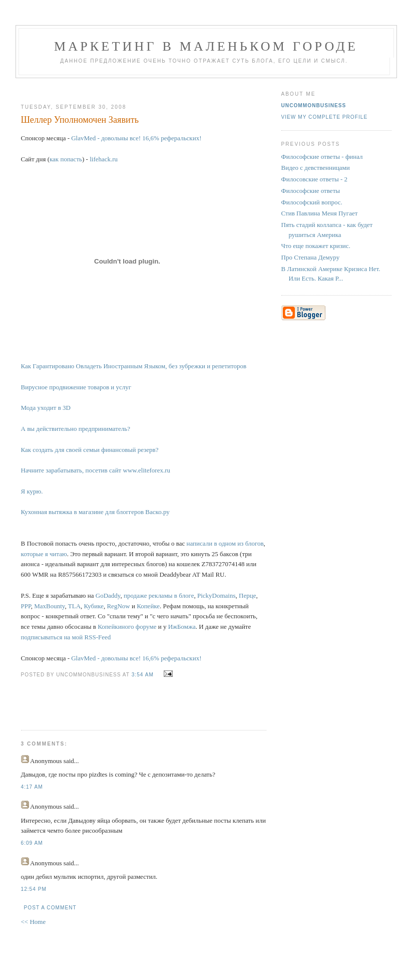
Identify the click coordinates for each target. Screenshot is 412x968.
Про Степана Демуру (310, 257)
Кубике (94, 606)
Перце (247, 595)
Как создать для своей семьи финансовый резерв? (90, 449)
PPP (26, 606)
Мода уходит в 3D (46, 407)
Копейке (148, 606)
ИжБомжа (182, 626)
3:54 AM (143, 674)
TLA (74, 606)
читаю (58, 554)
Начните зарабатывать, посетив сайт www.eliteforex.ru (96, 470)
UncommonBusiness (313, 105)
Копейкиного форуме (127, 626)
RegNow (118, 606)
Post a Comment (50, 907)
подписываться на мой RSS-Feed (66, 637)
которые (32, 554)
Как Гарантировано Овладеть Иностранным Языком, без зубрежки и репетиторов (134, 366)
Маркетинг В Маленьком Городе (206, 46)
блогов (254, 543)
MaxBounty (49, 606)
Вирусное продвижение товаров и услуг (76, 387)
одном (227, 543)
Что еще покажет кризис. (315, 246)
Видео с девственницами (315, 167)
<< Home (33, 921)
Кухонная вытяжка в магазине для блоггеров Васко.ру (95, 512)
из (240, 543)
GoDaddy (108, 595)
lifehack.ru (104, 159)
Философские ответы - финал (322, 156)
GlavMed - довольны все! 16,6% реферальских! (136, 138)
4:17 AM (32, 787)
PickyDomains (216, 595)
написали (199, 543)
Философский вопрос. (311, 202)
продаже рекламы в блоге (159, 595)
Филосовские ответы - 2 (314, 179)
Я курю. (32, 491)
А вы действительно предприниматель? (75, 428)
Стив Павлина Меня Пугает (319, 213)
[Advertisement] (140, 87)
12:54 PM (34, 889)
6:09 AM (32, 843)
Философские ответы (310, 190)
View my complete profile (324, 117)
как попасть (66, 159)
